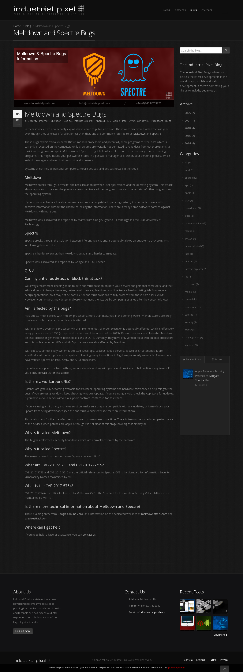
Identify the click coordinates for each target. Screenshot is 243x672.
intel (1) (189, 253)
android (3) (191, 177)
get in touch (209, 90)
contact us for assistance (53, 373)
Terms (213, 659)
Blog (28, 26)
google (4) (190, 238)
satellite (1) (191, 314)
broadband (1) (193, 208)
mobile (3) (190, 291)
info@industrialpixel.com (151, 612)
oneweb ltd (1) (193, 299)
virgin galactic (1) (194, 337)
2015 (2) (190, 136)
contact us (89, 534)
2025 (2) (190, 113)
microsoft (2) (192, 284)
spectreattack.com (36, 518)
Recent (217, 359)
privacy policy (176, 667)
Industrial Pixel (194, 72)
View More (220, 634)
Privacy (224, 659)
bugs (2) (189, 215)
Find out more (23, 631)
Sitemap (201, 659)
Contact (188, 659)
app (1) (189, 185)
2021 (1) (190, 120)
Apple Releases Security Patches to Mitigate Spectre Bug (210, 375)
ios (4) (188, 276)
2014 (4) (190, 143)
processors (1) (193, 307)
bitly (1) (189, 200)
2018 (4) (190, 128)
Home (17, 26)
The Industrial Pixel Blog (225, 10)
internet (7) (191, 261)
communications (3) (196, 223)
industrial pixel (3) (195, 246)
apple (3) (190, 193)
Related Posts (192, 359)
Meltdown (139, 133)
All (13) (188, 162)
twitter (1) (190, 330)
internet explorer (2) (196, 269)
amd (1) (189, 170)
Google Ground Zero (70, 514)
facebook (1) (192, 231)
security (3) (191, 322)
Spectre (156, 133)
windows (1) (191, 345)
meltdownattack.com (154, 514)
